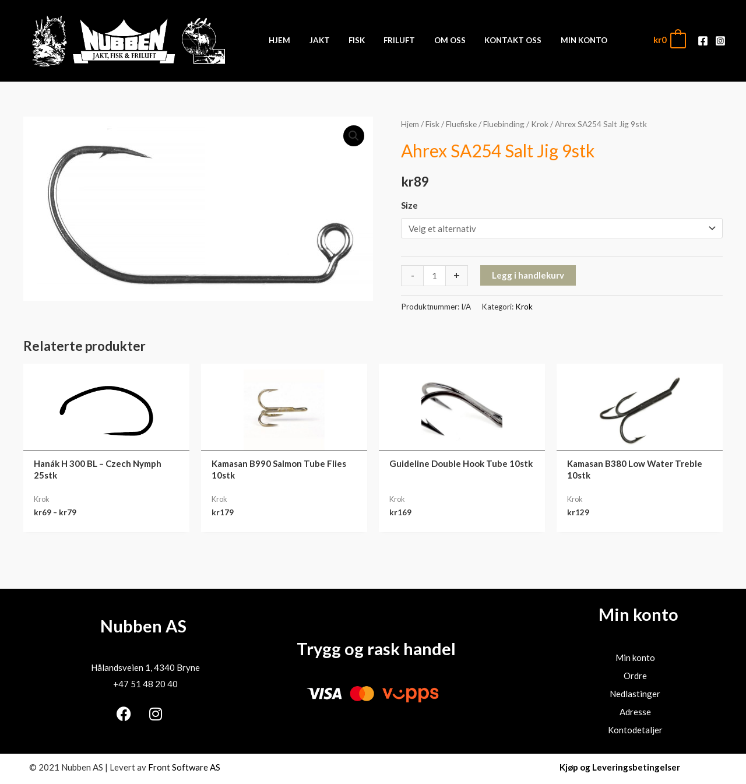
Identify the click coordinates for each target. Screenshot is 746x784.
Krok (539, 124)
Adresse (635, 711)
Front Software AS (184, 767)
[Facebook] (703, 41)
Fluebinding (504, 124)
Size (409, 205)
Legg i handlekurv (528, 275)
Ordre (635, 675)
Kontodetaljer (635, 730)
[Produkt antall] (434, 275)
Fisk (432, 124)
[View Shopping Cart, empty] (669, 40)
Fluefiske (461, 124)
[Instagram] (720, 41)
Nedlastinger (635, 693)
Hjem (410, 124)
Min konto (635, 657)
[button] (353, 135)
